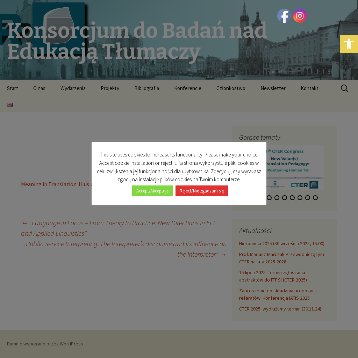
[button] (349, 44)
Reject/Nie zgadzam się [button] (202, 191)
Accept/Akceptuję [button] (152, 191)
